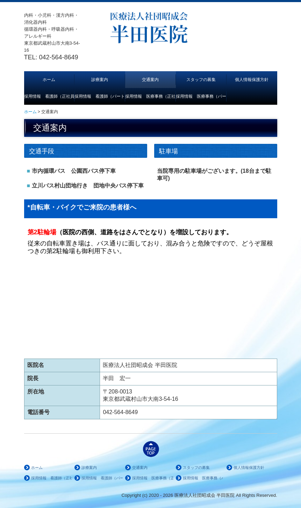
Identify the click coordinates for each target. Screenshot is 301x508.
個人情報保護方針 (251, 79)
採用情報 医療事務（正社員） (150, 96)
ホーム (49, 79)
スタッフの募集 (201, 79)
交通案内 (150, 79)
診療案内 (99, 79)
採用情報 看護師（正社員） (49, 96)
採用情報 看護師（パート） (99, 96)
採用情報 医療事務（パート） (201, 96)
